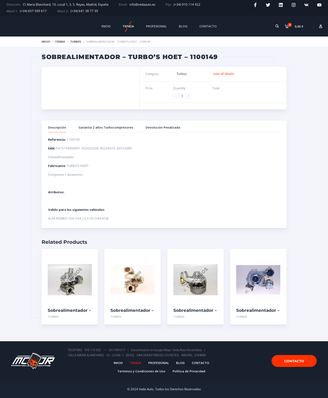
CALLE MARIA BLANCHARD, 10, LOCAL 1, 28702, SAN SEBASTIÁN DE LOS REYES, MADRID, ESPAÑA (137, 355)
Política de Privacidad (189, 371)
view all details (223, 74)
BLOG (183, 26)
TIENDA (128, 26)
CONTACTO (208, 26)
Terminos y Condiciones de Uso (141, 371)
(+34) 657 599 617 (33, 11)
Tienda (60, 41)
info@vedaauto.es (142, 4)
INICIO (106, 26)
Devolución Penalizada (163, 127)
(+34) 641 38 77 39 (84, 11)
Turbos (75, 41)
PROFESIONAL (156, 26)
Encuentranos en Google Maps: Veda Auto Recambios (166, 350)
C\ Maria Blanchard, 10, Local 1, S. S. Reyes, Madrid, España (65, 4)
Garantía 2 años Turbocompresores (105, 127)
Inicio (46, 41)
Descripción (57, 127)
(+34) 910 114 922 (187, 4)
